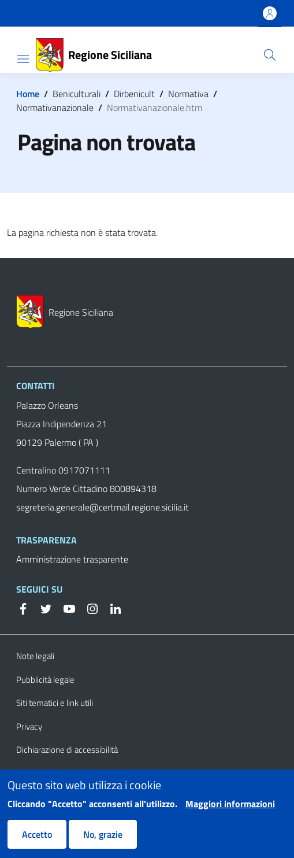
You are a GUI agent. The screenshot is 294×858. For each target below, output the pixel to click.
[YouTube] (64, 608)
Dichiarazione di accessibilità (67, 749)
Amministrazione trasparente (72, 559)
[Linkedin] (110, 608)
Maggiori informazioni (230, 811)
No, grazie (102, 842)
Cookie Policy (40, 773)
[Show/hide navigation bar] (23, 59)
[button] (270, 55)
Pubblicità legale (45, 679)
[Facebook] (23, 608)
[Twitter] (41, 608)
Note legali (35, 656)
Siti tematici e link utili (54, 702)
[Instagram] (87, 608)
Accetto (37, 842)
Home (27, 94)
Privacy (29, 726)
